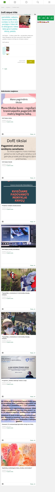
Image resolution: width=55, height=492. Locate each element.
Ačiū (30, 62)
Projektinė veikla (15, 7)
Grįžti (5, 69)
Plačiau (31, 134)
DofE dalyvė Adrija (7, 118)
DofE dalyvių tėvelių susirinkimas (11, 249)
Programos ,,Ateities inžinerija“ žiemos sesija (14, 380)
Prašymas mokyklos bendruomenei (11, 205)
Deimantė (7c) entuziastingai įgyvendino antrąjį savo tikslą (17, 424)
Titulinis (2, 7)
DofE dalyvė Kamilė (7, 162)
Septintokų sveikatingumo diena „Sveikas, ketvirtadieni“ (17, 468)
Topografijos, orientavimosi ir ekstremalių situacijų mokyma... (15, 293)
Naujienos (8, 7)
